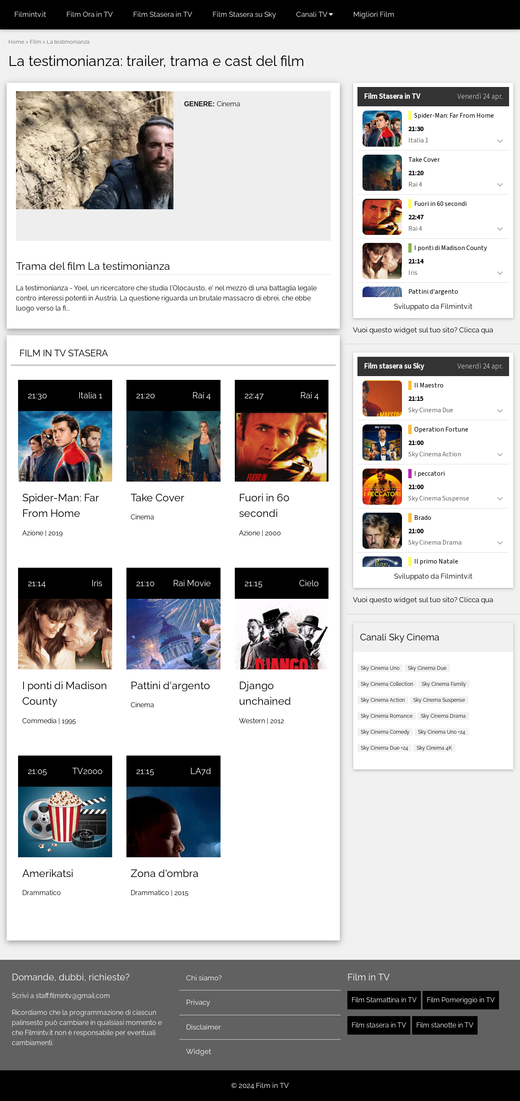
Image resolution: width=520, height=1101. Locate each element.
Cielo (309, 583)
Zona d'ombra (165, 873)
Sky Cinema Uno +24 (441, 732)
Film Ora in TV (89, 14)
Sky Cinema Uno (380, 668)
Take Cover (157, 497)
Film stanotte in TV (444, 1025)
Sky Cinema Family (444, 684)
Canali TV (314, 14)
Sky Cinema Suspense (439, 700)
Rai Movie (192, 583)
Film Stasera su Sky (244, 14)
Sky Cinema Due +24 (384, 748)
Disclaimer (203, 1027)
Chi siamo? (204, 978)
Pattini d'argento (170, 685)
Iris (97, 583)
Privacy (198, 1002)
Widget (198, 1051)
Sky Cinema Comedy (385, 732)
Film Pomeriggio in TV (461, 1000)
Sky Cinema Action (383, 700)
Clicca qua (476, 330)
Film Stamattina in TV (384, 1000)
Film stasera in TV (379, 1025)
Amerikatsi (47, 873)
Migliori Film (373, 14)
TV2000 (87, 771)
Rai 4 (201, 395)
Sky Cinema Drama (443, 716)
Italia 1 (90, 395)
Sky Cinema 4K (434, 748)
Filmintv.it (30, 14)
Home (16, 42)
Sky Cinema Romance (386, 716)
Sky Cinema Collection (387, 684)
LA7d (200, 771)
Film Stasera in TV (162, 14)
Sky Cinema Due (427, 668)
